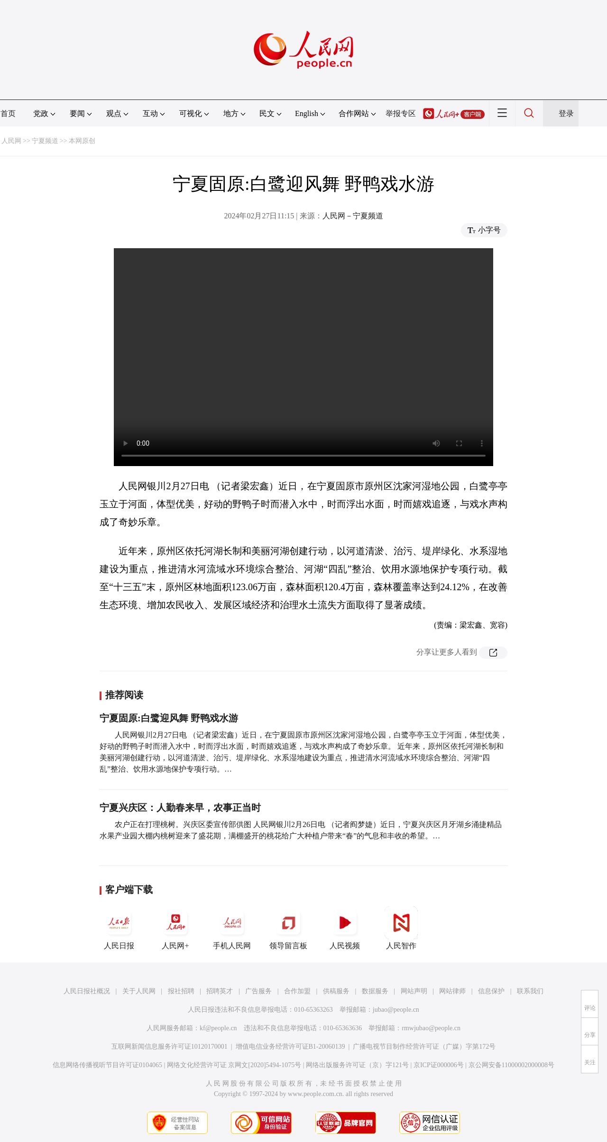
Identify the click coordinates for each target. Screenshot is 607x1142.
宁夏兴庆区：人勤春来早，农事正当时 (180, 807)
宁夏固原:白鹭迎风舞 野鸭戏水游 (169, 718)
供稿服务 (336, 991)
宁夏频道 (45, 140)
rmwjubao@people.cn (431, 1028)
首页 (8, 113)
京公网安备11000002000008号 (511, 1065)
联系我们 (530, 991)
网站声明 (414, 991)
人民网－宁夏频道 (352, 216)
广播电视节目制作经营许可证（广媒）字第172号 (424, 1046)
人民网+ (175, 928)
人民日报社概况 (87, 991)
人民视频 (344, 928)
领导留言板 (288, 928)
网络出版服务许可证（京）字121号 (357, 1065)
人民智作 (401, 928)
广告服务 (258, 991)
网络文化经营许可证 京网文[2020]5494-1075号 (234, 1065)
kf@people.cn (218, 1028)
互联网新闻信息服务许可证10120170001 (169, 1046)
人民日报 (119, 928)
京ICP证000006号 (439, 1065)
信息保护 (491, 991)
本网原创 (82, 140)
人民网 (11, 140)
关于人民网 (139, 991)
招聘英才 (219, 991)
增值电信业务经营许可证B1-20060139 (290, 1046)
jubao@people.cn (396, 1009)
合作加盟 (297, 991)
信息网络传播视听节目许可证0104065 (107, 1065)
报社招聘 (181, 991)
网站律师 (452, 991)
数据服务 (375, 991)
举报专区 (401, 113)
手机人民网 (232, 928)
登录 (566, 113)
